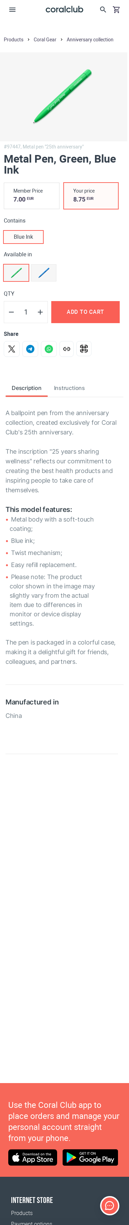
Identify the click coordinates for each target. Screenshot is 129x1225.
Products (22, 1213)
